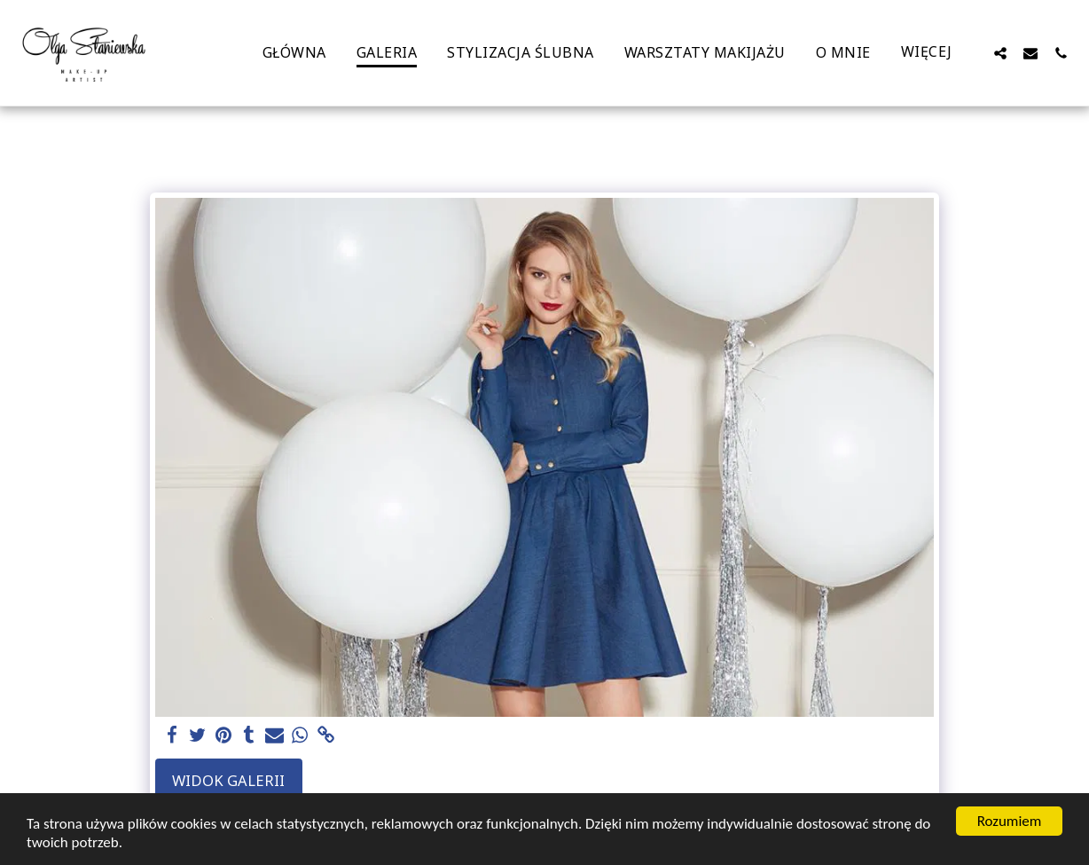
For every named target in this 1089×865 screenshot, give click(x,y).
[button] (1000, 52)
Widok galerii (228, 780)
